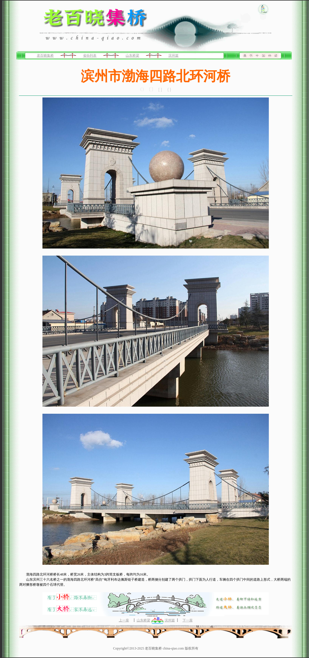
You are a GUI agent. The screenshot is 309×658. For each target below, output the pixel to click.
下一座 (188, 620)
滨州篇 (173, 56)
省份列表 (89, 56)
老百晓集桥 (45, 56)
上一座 (124, 620)
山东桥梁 (132, 56)
